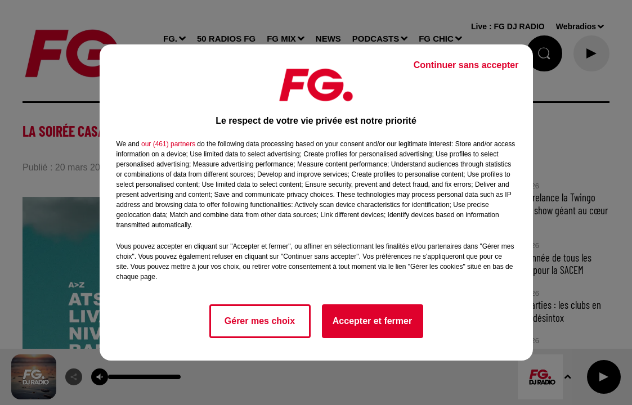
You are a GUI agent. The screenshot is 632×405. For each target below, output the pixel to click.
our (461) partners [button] (168, 144)
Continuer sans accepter (466, 65)
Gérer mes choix (260, 321)
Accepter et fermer (372, 321)
